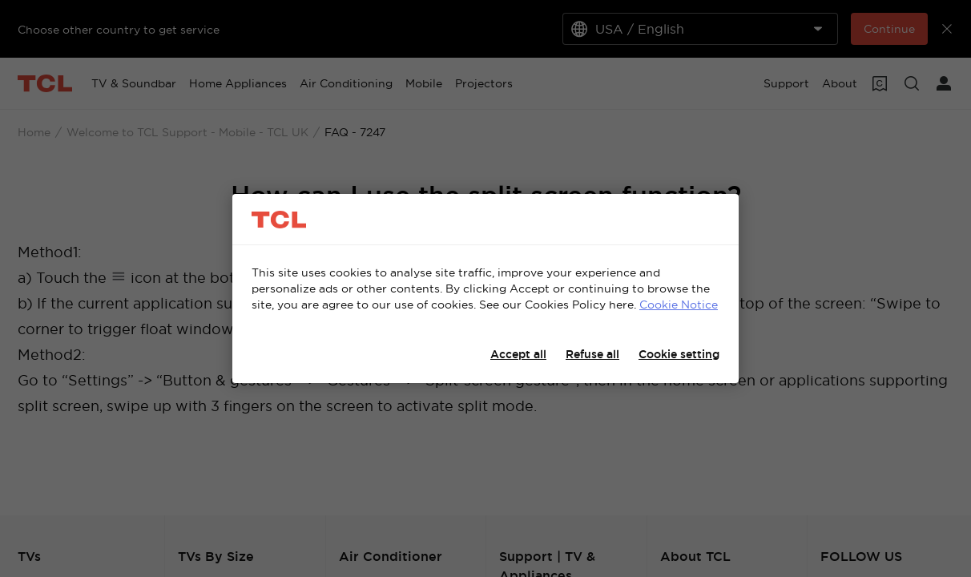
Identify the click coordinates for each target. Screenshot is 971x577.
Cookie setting (679, 354)
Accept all (518, 354)
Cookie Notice (678, 304)
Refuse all (592, 354)
